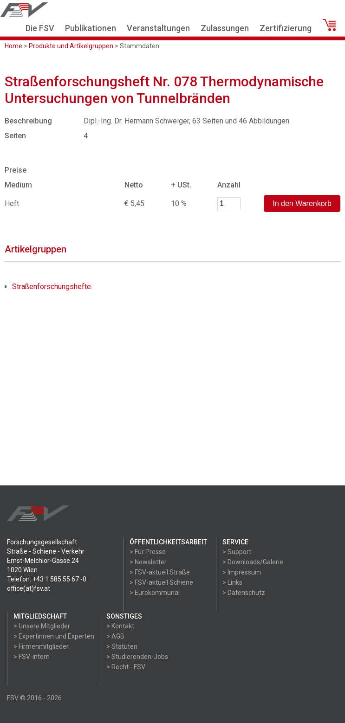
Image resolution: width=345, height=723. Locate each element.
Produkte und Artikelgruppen (71, 46)
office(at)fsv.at (28, 588)
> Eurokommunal (155, 592)
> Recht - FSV (125, 667)
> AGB (115, 636)
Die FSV (40, 28)
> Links (232, 582)
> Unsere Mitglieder (41, 626)
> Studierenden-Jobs (137, 656)
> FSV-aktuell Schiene (161, 582)
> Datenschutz (243, 592)
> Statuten (121, 646)
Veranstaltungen (158, 28)
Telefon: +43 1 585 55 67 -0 (46, 579)
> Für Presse (148, 551)
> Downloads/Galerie (252, 562)
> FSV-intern (31, 656)
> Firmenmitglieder (41, 646)
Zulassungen (225, 28)
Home (13, 46)
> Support (236, 551)
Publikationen (90, 28)
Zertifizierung (286, 28)
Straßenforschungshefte (51, 286)
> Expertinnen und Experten (53, 636)
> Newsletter (148, 562)
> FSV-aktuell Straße (160, 572)
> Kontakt (120, 626)
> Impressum (241, 572)
